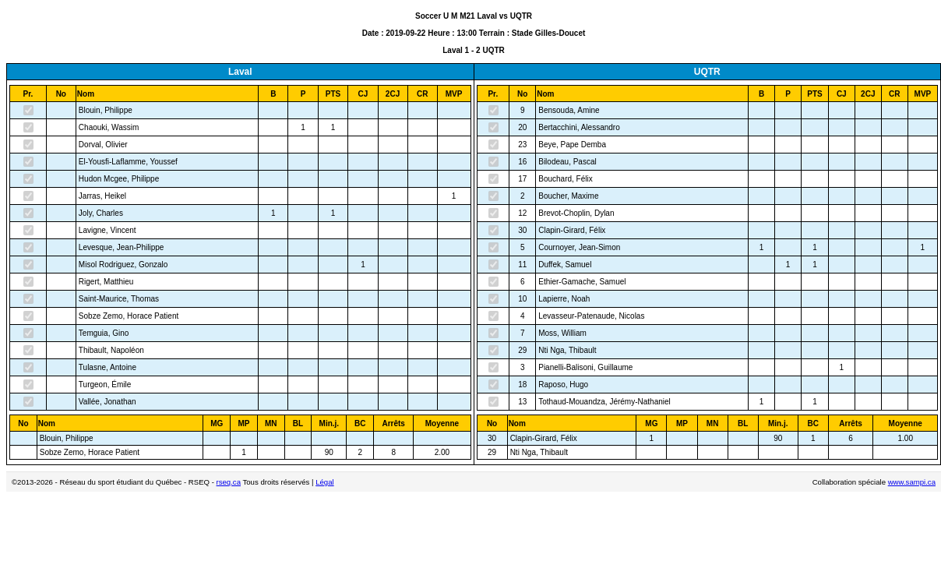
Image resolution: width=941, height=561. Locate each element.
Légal (324, 482)
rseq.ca (229, 482)
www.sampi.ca (912, 482)
